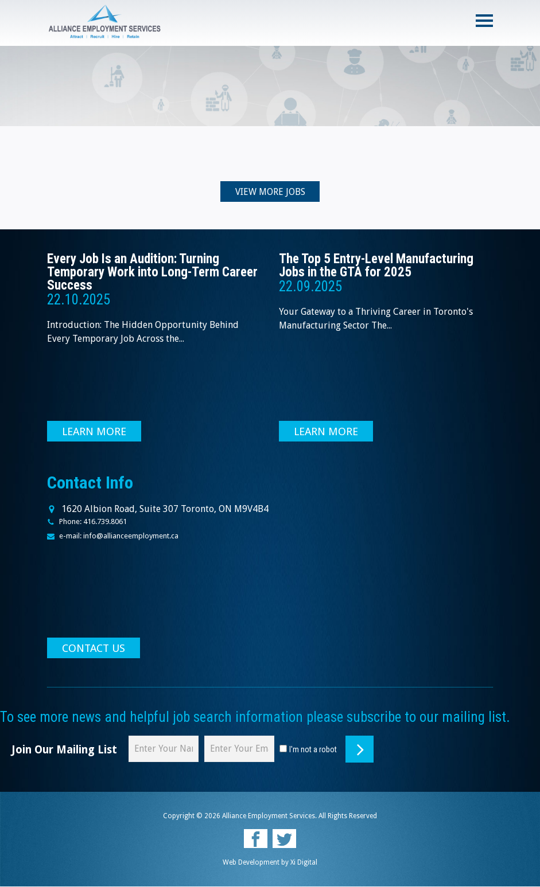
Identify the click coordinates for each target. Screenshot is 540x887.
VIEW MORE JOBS (270, 192)
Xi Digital (304, 863)
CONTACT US (94, 648)
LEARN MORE (94, 432)
